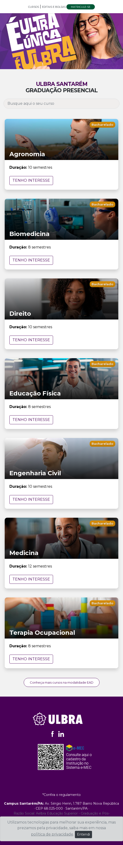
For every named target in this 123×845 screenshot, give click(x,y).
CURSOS (33, 6)
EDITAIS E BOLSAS (54, 6)
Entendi (83, 834)
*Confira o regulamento (61, 795)
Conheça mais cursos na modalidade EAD (61, 682)
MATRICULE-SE (80, 6)
